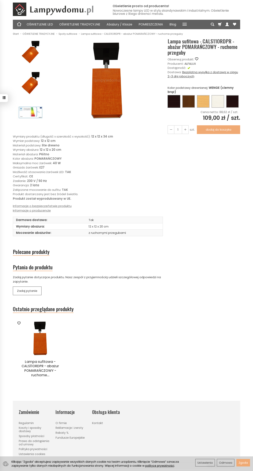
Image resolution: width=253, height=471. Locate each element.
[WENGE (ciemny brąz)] (174, 101)
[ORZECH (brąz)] (188, 101)
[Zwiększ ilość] (171, 129)
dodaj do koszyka (218, 129)
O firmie (61, 423)
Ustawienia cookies (32, 454)
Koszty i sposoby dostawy (30, 429)
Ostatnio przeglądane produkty (43, 309)
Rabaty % (62, 433)
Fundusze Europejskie (70, 438)
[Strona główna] (58, 9)
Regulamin (26, 423)
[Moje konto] (227, 24)
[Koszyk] (220, 24)
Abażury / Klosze (119, 24)
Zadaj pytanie (27, 291)
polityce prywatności (159, 466)
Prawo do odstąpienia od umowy (34, 442)
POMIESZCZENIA (151, 24)
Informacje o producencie (32, 210)
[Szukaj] (212, 24)
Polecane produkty (31, 252)
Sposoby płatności (31, 436)
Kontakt (97, 423)
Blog (172, 24)
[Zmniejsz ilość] (185, 129)
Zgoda (243, 463)
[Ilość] (178, 129)
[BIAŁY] (217, 101)
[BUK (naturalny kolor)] (203, 101)
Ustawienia (205, 463)
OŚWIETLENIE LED (40, 24)
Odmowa (225, 463)
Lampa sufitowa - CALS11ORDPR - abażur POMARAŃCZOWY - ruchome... (40, 368)
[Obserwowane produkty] (234, 24)
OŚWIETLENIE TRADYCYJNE (79, 24)
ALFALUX (190, 64)
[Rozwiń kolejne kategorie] (184, 24)
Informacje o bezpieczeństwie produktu (42, 206)
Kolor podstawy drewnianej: (201, 90)
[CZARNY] (232, 101)
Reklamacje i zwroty (69, 428)
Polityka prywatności (33, 449)
